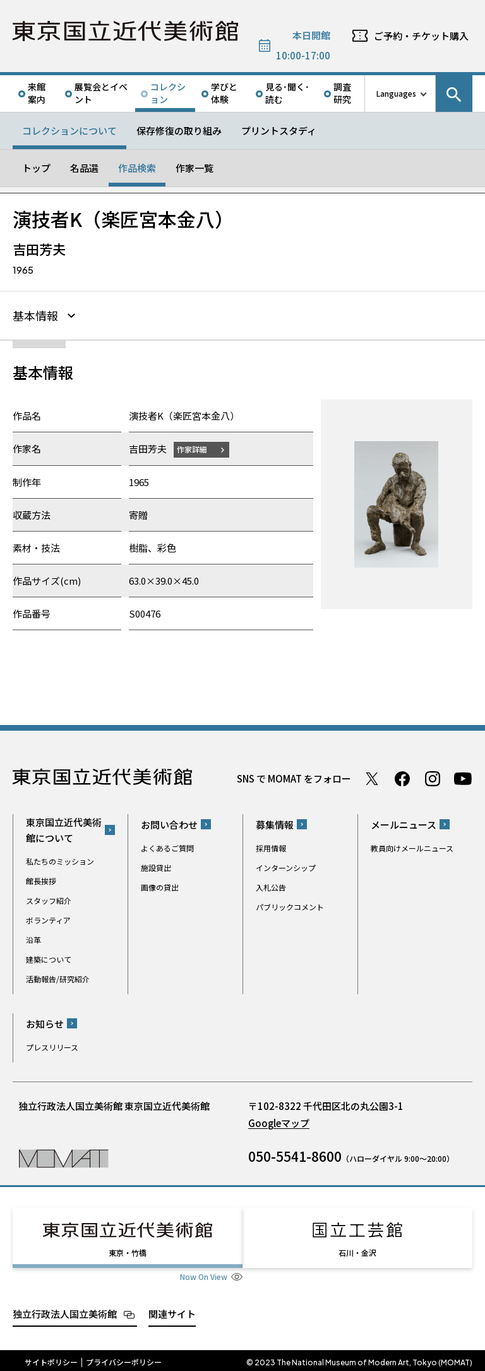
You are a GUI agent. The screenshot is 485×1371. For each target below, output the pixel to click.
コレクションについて (69, 130)
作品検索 (137, 167)
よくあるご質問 (167, 848)
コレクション (168, 93)
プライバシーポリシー (124, 1358)
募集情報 (275, 824)
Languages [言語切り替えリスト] (396, 93)
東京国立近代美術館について (64, 829)
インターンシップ (286, 867)
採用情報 (271, 848)
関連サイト (172, 1309)
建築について (48, 959)
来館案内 (36, 93)
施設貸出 (156, 867)
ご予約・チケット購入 (421, 35)
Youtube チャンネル (462, 778)
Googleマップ (278, 1123)
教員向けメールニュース (412, 848)
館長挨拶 (41, 880)
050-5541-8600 (295, 1156)
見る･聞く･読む (287, 93)
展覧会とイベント (101, 93)
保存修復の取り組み (179, 130)
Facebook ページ (402, 778)
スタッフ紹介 (48, 900)
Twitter (371, 778)
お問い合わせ (169, 824)
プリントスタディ (278, 130)
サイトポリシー (51, 1358)
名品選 (84, 167)
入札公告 (271, 887)
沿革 (33, 939)
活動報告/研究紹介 (58, 978)
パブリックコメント (290, 906)
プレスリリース (52, 1047)
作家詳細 (194, 449)
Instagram (432, 778)
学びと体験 (224, 93)
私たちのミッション (60, 861)
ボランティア (48, 920)
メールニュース (403, 824)
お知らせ (45, 1023)
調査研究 (342, 93)
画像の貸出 (160, 887)
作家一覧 (194, 167)
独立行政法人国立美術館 (65, 1309)
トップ (36, 167)
